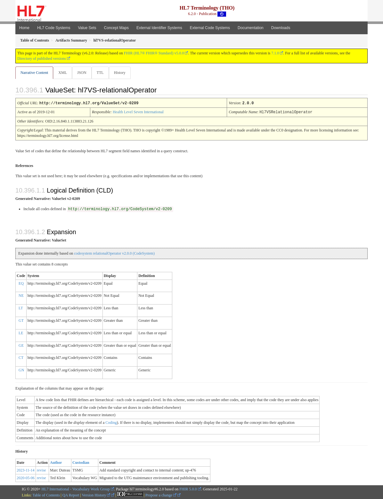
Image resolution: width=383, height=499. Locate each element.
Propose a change (160, 495)
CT (21, 357)
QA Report (70, 495)
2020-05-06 (26, 477)
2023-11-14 (26, 470)
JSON (83, 72)
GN (21, 370)
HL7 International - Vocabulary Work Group (76, 489)
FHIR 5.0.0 (188, 489)
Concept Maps (116, 28)
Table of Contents (46, 495)
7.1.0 (275, 53)
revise (41, 470)
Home (24, 28)
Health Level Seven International (138, 112)
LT (21, 307)
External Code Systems (210, 28)
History (122, 72)
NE (21, 295)
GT (21, 320)
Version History (96, 495)
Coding (111, 422)
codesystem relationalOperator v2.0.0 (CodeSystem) (114, 253)
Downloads (280, 28)
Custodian (80, 462)
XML (63, 72)
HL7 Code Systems (53, 28)
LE (21, 332)
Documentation (251, 28)
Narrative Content (34, 72)
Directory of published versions (41, 58)
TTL (102, 72)
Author (56, 462)
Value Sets (87, 28)
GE (21, 345)
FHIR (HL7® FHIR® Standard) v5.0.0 (154, 53)
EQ (21, 283)
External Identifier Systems (159, 28)
